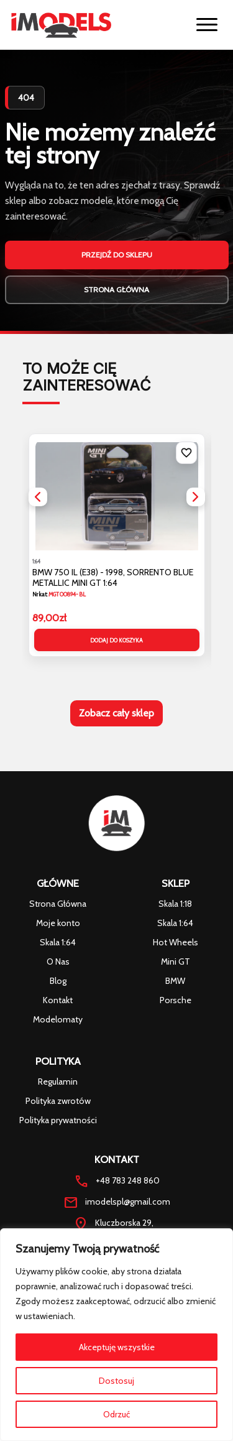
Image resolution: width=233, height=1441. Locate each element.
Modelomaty (58, 1019)
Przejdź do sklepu (116, 254)
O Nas (58, 961)
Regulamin (58, 1081)
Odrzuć (116, 1414)
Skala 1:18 (175, 903)
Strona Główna (57, 903)
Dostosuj (116, 1380)
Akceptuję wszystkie (117, 1347)
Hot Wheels (175, 942)
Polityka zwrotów (58, 1100)
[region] (116, 1334)
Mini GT (175, 961)
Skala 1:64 (58, 942)
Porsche (175, 1000)
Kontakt (58, 1000)
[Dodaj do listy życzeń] (186, 453)
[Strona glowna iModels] (61, 25)
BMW (175, 980)
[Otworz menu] (207, 25)
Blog (58, 980)
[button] (38, 497)
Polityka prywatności (58, 1120)
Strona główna (116, 289)
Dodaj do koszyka (116, 640)
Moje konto (58, 923)
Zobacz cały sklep (116, 713)
